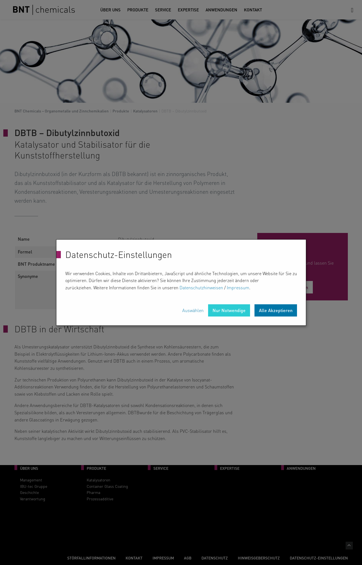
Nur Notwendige (229, 310)
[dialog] (181, 282)
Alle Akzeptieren (276, 310)
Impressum (238, 287)
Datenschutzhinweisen (201, 287)
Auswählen (193, 310)
